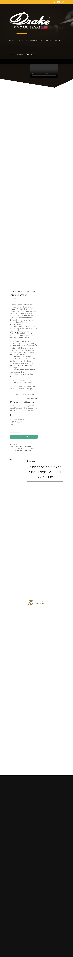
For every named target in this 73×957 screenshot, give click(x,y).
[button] (32, 54)
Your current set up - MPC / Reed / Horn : (17, 255)
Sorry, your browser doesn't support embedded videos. (44, 71)
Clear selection (32, 231)
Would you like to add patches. (22, 235)
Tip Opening (15, 227)
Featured (26, 282)
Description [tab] (13, 292)
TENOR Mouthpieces (23, 284)
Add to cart (23, 269)
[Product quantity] (15, 263)
